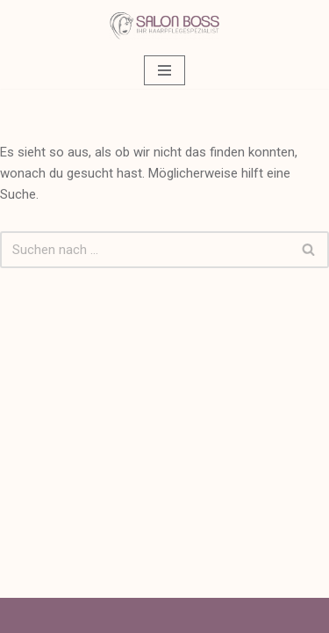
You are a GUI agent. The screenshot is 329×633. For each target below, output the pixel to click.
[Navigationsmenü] (164, 70)
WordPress (230, 615)
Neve (82, 615)
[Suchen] (145, 249)
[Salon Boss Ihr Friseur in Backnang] (164, 26)
